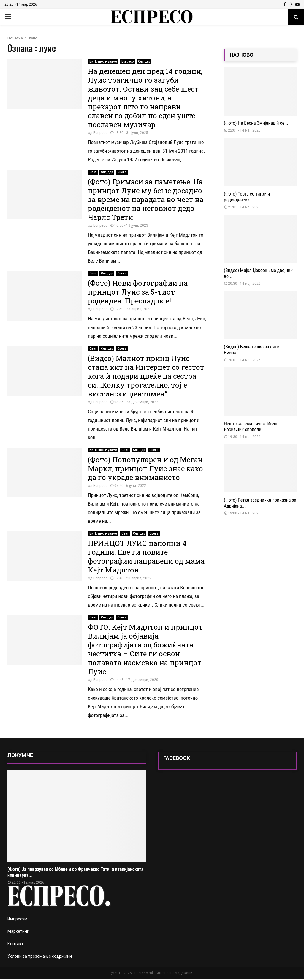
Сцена (121, 172)
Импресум (17, 918)
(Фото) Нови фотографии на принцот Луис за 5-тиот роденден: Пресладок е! (138, 291)
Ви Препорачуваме (103, 61)
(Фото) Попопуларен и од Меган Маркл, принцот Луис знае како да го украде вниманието (145, 468)
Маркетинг (18, 931)
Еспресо (127, 61)
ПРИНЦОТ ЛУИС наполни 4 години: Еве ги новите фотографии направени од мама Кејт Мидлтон (146, 556)
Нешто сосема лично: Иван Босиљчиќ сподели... (250, 426)
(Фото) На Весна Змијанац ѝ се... (256, 123)
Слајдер (144, 61)
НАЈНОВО (242, 55)
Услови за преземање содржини (39, 956)
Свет (92, 172)
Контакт (15, 943)
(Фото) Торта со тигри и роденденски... (247, 197)
